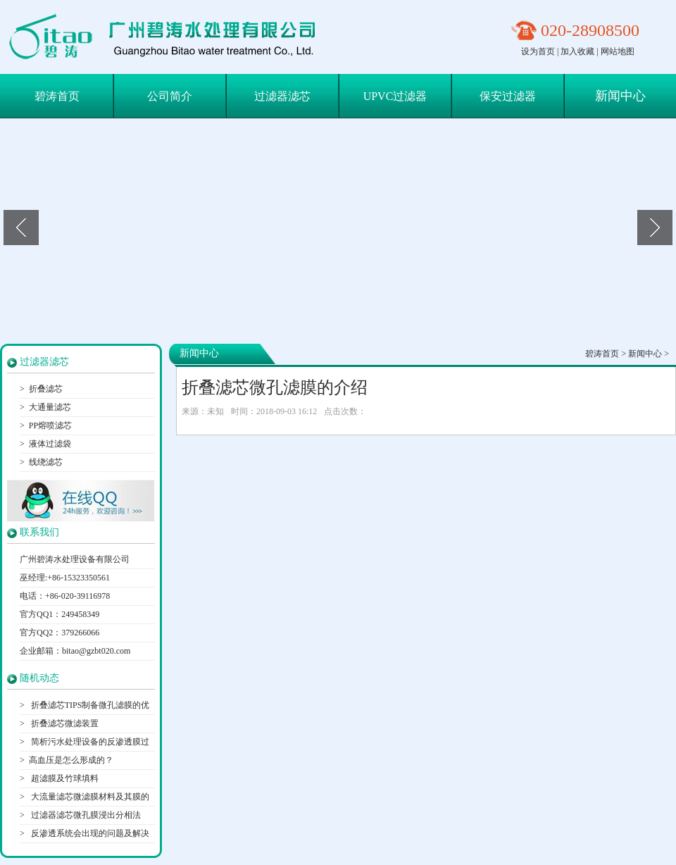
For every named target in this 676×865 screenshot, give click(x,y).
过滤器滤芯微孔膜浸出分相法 (85, 815)
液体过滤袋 (50, 444)
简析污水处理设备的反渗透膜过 (89, 742)
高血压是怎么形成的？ (71, 760)
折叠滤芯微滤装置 (64, 723)
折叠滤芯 (46, 389)
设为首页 (538, 51)
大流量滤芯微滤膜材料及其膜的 (89, 797)
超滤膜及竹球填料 (64, 778)
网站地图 (617, 51)
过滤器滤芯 (282, 96)
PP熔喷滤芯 (50, 425)
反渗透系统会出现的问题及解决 (89, 833)
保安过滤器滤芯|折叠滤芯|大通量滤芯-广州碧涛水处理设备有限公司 (168, 37)
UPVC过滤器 (395, 96)
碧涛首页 (57, 96)
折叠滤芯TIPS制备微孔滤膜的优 (89, 705)
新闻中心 (620, 96)
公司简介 (169, 96)
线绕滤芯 (46, 462)
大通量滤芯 (50, 407)
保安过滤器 (508, 96)
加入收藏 (577, 51)
